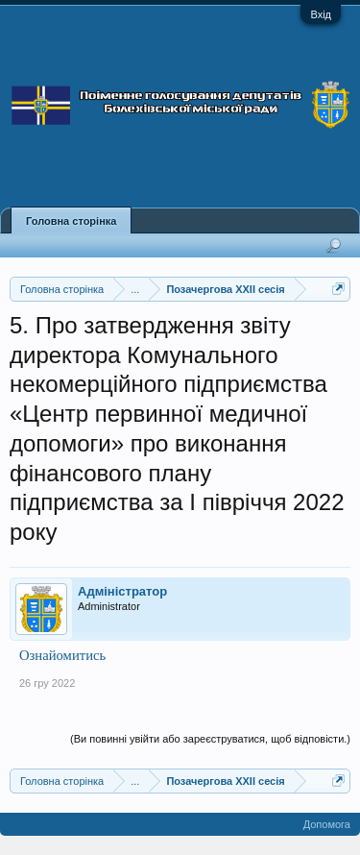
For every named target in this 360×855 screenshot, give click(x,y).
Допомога (326, 824)
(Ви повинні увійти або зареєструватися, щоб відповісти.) (210, 739)
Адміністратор (122, 591)
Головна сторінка (71, 221)
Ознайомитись (62, 655)
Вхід (320, 14)
